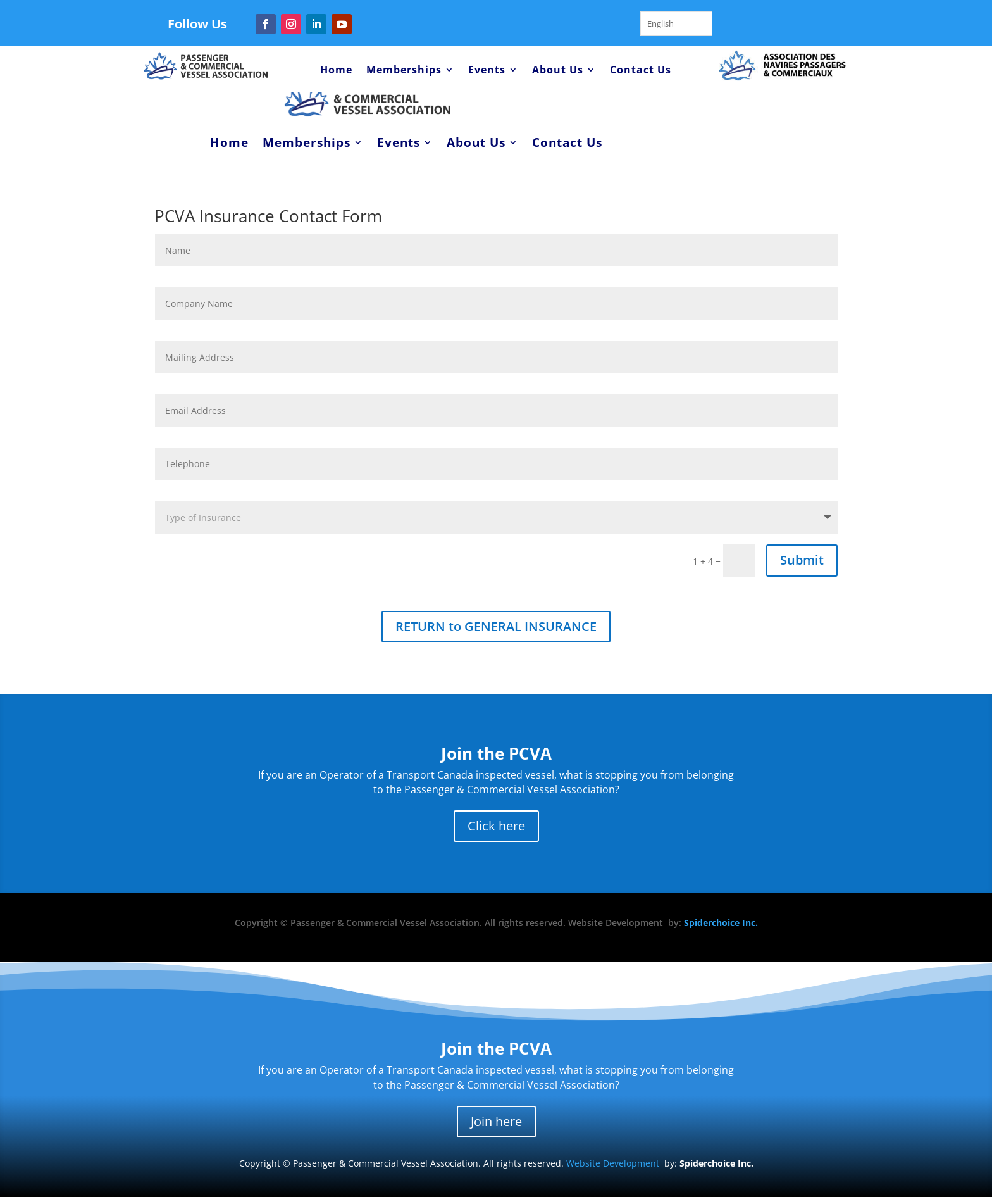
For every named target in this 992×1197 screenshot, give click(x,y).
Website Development (612, 1163)
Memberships (404, 71)
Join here (496, 1121)
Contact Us (640, 71)
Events (486, 71)
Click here (496, 825)
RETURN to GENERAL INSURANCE (496, 626)
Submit (802, 559)
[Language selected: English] (676, 23)
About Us (557, 71)
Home (336, 71)
